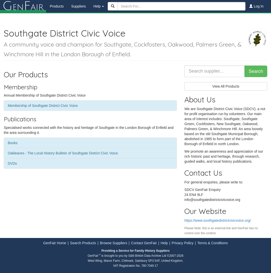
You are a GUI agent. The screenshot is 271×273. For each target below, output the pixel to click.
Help (164, 243)
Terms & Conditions (212, 243)
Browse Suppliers (113, 243)
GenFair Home (54, 243)
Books (13, 143)
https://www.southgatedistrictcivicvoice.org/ (217, 220)
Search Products (83, 243)
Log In (256, 6)
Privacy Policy (182, 243)
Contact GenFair (144, 243)
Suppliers (78, 6)
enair (23, 6)
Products (57, 6)
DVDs (12, 163)
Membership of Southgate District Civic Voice (43, 106)
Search (256, 71)
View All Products (225, 86)
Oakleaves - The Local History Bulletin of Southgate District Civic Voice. (63, 153)
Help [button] (98, 6)
